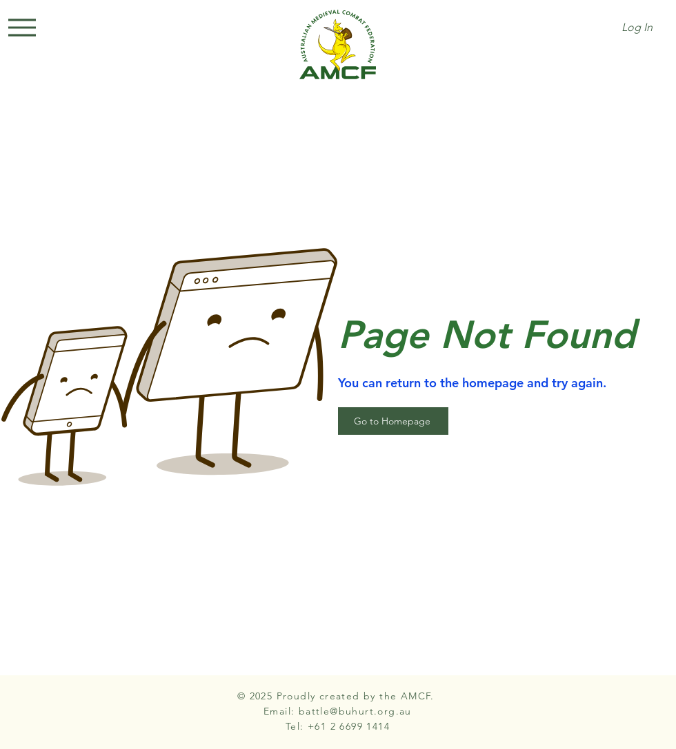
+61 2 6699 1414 (349, 726)
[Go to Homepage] (393, 421)
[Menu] (22, 27)
